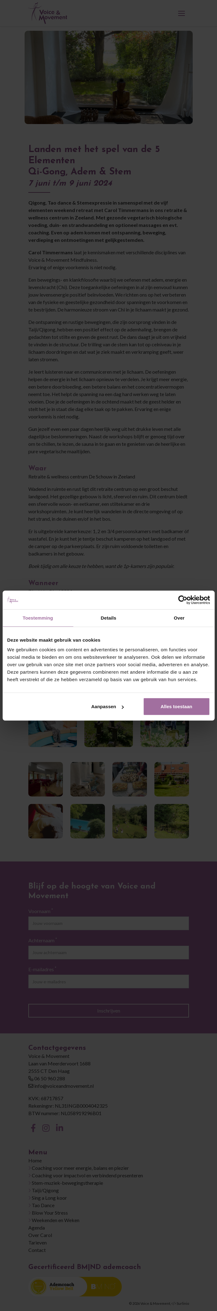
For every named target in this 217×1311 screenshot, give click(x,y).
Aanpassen (107, 706)
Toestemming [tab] (38, 617)
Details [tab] (108, 617)
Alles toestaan (176, 706)
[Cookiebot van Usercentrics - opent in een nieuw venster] (182, 599)
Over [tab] (179, 617)
